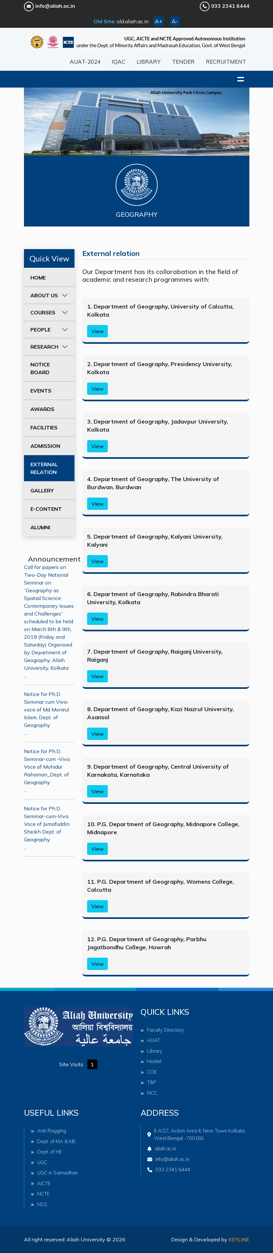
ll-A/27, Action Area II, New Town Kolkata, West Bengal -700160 (196, 1134)
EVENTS (40, 390)
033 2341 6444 (224, 6)
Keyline (239, 1239)
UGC (39, 1162)
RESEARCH (44, 346)
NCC (149, 1093)
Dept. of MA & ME (53, 1141)
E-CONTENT (46, 509)
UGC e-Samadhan (54, 1173)
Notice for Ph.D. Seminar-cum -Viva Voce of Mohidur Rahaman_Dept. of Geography (47, 766)
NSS (39, 1204)
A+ (158, 21)
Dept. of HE (46, 1152)
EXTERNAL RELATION (44, 468)
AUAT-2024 (85, 61)
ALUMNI (40, 527)
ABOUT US (44, 295)
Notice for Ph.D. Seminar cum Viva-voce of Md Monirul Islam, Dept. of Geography (46, 709)
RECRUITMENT (226, 61)
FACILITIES (44, 427)
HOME (38, 277)
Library (151, 1051)
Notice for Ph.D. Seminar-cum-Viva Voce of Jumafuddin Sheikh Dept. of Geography (47, 824)
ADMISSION (45, 446)
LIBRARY (149, 61)
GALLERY (42, 490)
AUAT (150, 1040)
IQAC (118, 61)
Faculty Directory (162, 1030)
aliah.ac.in (161, 1148)
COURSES (42, 312)
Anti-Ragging (48, 1131)
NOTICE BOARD (40, 368)
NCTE (40, 1194)
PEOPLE (40, 329)
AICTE (41, 1183)
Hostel (151, 1061)
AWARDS (42, 409)
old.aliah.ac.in (133, 21)
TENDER (183, 61)
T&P (148, 1082)
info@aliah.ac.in (49, 6)
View (97, 331)
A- (175, 21)
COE (149, 1072)
